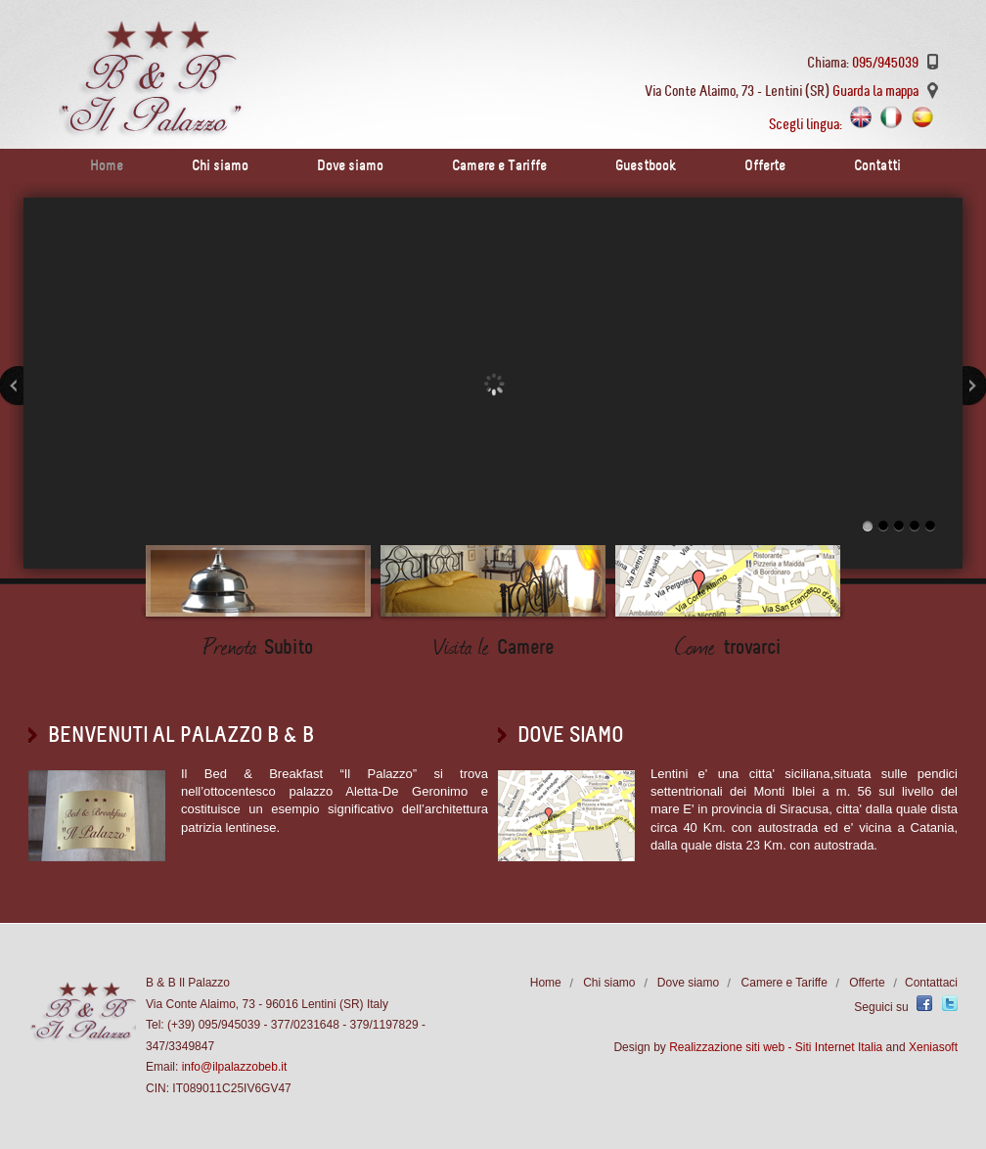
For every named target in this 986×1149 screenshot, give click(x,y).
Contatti (877, 165)
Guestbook (645, 165)
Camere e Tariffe (499, 165)
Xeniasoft (933, 1047)
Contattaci (931, 982)
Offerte (764, 165)
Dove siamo (350, 165)
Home (106, 165)
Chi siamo (220, 165)
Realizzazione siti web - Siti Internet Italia (775, 1047)
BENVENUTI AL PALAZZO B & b (181, 734)
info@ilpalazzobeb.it (235, 1067)
